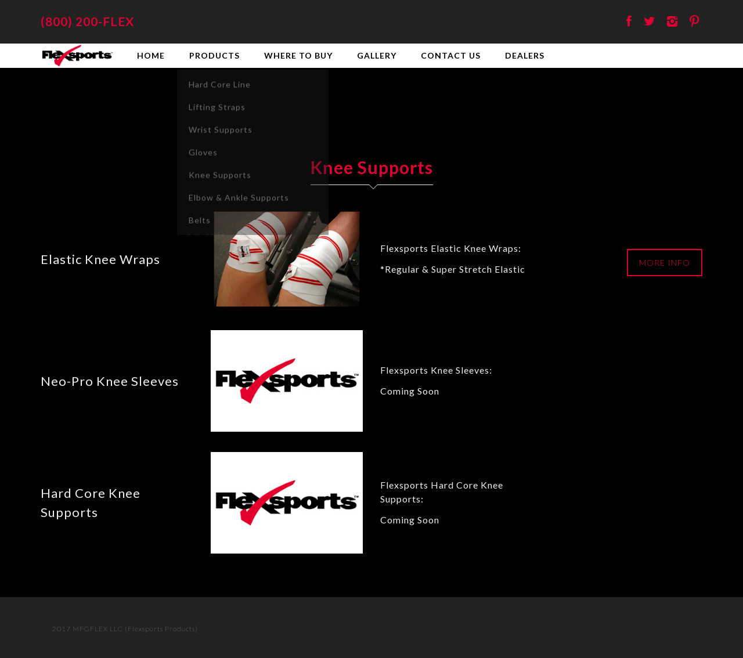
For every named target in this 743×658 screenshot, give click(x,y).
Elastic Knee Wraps (100, 259)
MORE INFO (664, 262)
